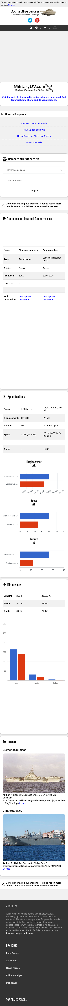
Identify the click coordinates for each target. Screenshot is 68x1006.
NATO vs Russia (34, 142)
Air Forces (11, 960)
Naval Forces (13, 968)
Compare (34, 190)
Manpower (11, 983)
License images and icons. (20, 933)
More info (11, 5)
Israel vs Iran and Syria (34, 130)
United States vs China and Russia (34, 136)
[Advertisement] (34, 58)
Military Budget (14, 975)
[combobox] (34, 170)
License (23, 803)
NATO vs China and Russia (34, 123)
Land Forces (12, 953)
